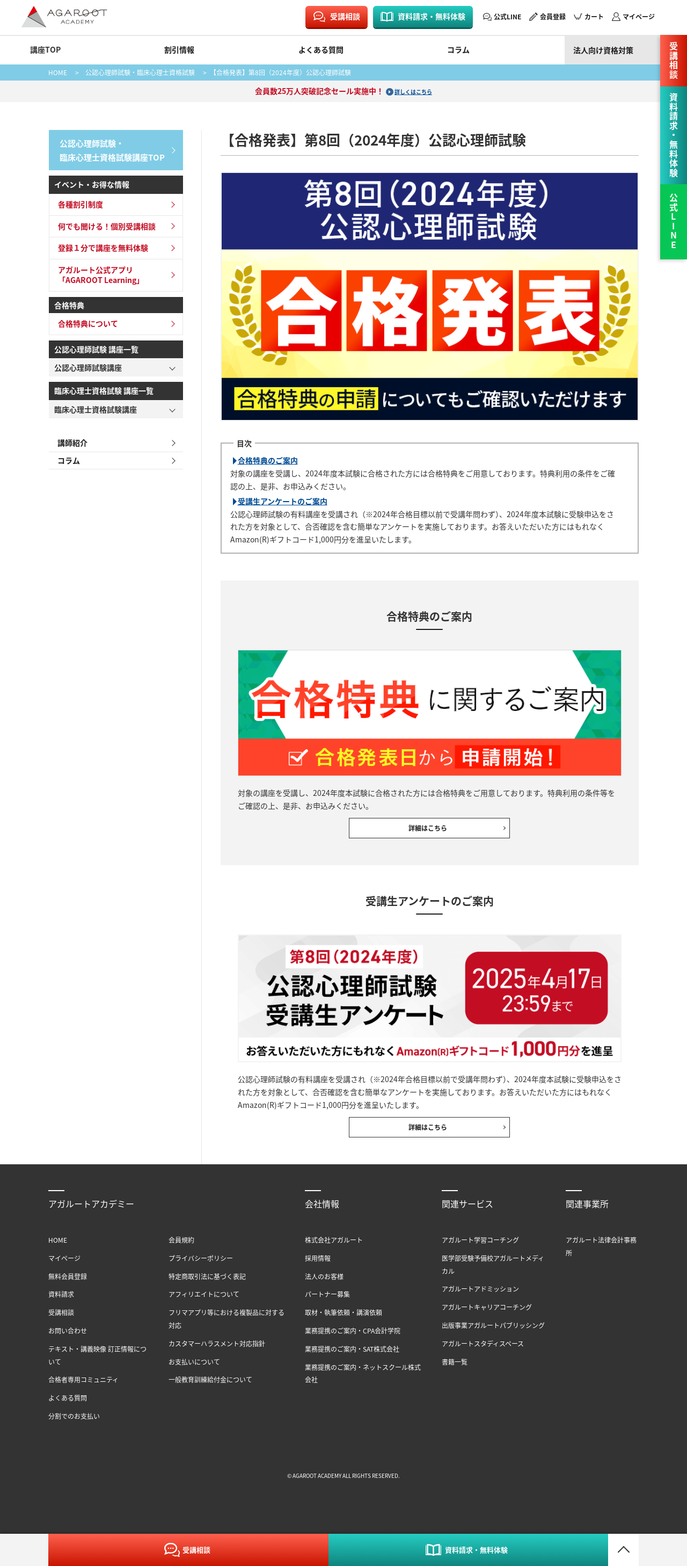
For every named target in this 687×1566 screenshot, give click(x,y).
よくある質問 (321, 49)
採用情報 (318, 1274)
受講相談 (345, 16)
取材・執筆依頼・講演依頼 (343, 1328)
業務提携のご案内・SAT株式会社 (352, 1364)
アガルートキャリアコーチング (487, 1323)
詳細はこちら (429, 832)
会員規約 (181, 1255)
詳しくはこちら (413, 90)
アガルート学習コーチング (480, 1255)
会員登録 (553, 16)
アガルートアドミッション (480, 1305)
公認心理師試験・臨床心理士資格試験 (140, 72)
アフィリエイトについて (204, 1310)
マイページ (639, 16)
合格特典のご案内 (268, 460)
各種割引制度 (77, 200)
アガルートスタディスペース (483, 1359)
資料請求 (61, 1310)
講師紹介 (69, 439)
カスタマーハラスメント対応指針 (217, 1359)
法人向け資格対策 (603, 50)
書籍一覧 (454, 1377)
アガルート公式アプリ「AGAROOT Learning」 (98, 270)
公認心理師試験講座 (88, 363)
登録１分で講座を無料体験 (100, 243)
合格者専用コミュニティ (83, 1396)
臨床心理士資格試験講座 (95, 405)
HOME (57, 72)
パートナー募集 (327, 1310)
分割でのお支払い (74, 1432)
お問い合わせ (67, 1346)
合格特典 (69, 301)
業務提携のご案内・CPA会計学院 (352, 1346)
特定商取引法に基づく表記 (207, 1292)
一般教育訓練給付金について (210, 1396)
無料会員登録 (67, 1292)
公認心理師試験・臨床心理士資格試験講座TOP (109, 148)
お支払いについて (194, 1377)
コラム (458, 49)
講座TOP (45, 49)
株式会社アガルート (334, 1255)
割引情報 (179, 49)
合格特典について (85, 319)
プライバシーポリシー (201, 1274)
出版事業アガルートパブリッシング (493, 1341)
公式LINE (507, 16)
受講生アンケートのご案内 (282, 501)
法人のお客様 (324, 1292)
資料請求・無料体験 (431, 16)
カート (594, 16)
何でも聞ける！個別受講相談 (103, 221)
